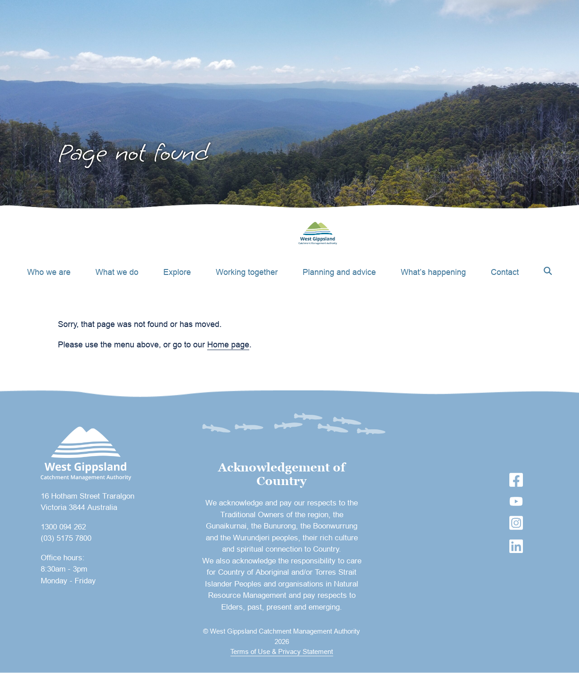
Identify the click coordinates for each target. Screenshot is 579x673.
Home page (228, 344)
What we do (116, 272)
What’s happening (433, 272)
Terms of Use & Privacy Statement (281, 651)
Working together (247, 272)
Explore (177, 272)
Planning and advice (339, 272)
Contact (505, 272)
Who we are (49, 272)
